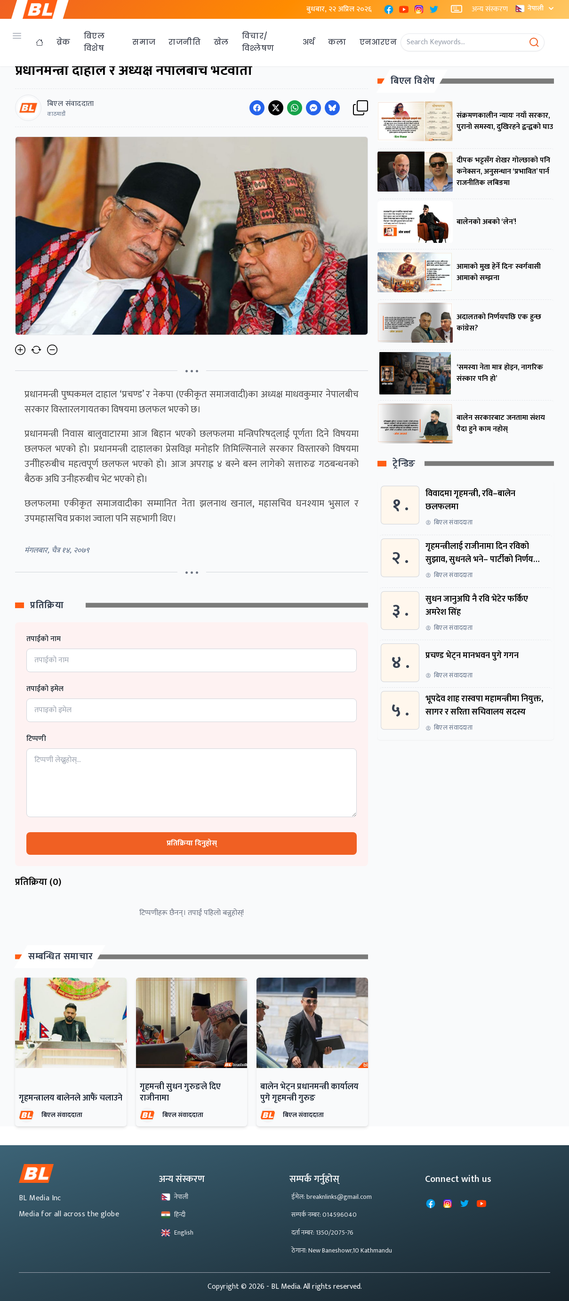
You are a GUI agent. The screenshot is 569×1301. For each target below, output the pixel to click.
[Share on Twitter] (275, 107)
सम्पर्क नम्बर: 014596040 (324, 1214)
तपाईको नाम (43, 639)
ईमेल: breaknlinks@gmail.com (331, 1196)
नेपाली (535, 8)
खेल (221, 42)
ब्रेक (63, 42)
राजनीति (184, 42)
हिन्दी (173, 1214)
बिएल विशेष (94, 42)
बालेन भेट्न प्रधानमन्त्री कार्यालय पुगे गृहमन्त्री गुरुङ (309, 1092)
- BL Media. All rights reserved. (314, 1286)
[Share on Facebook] (256, 107)
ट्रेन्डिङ (404, 464)
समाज (143, 42)
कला (337, 42)
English (177, 1232)
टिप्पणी (36, 739)
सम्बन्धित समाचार (60, 956)
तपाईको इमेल (45, 689)
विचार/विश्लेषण (258, 42)
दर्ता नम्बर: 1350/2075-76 (322, 1232)
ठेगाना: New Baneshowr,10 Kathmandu (341, 1250)
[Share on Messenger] (313, 107)
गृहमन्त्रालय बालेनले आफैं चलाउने (70, 1098)
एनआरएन (378, 42)
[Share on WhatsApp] (294, 107)
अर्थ (309, 42)
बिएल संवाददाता (61, 1114)
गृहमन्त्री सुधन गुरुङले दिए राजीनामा (180, 1092)
